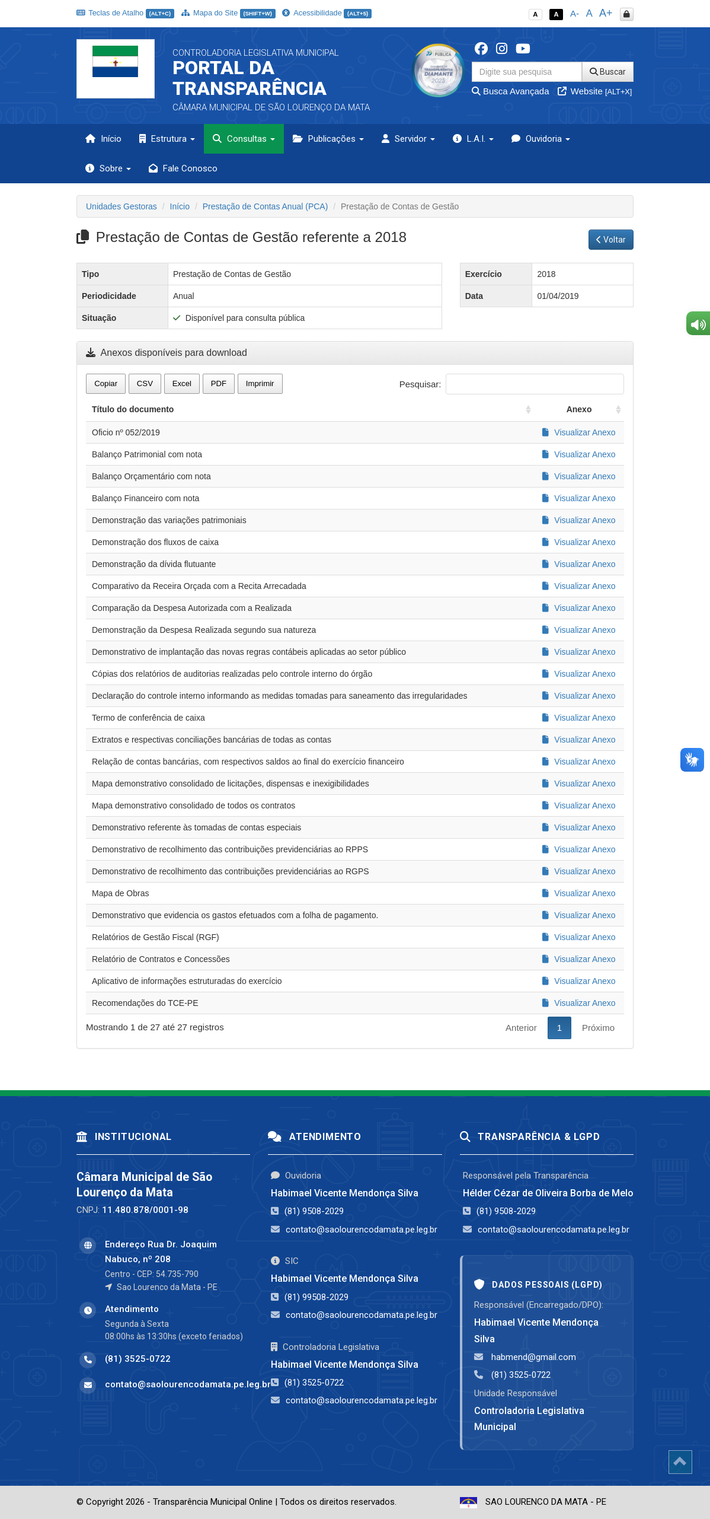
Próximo (598, 1028)
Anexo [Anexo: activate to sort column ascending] (579, 409)
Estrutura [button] (167, 138)
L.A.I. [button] (473, 138)
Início (103, 138)
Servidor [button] (408, 138)
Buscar (608, 72)
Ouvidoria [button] (540, 138)
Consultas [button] (244, 138)
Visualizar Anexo (578, 432)
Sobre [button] (108, 168)
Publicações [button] (328, 138)
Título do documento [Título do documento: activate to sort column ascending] (133, 409)
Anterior (521, 1028)
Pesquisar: (511, 384)
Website (595, 91)
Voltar (611, 239)
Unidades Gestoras (121, 206)
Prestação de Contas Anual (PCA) (265, 206)
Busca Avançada (510, 91)
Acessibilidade (326, 12)
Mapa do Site (228, 12)
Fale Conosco (183, 168)
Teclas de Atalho (125, 12)
